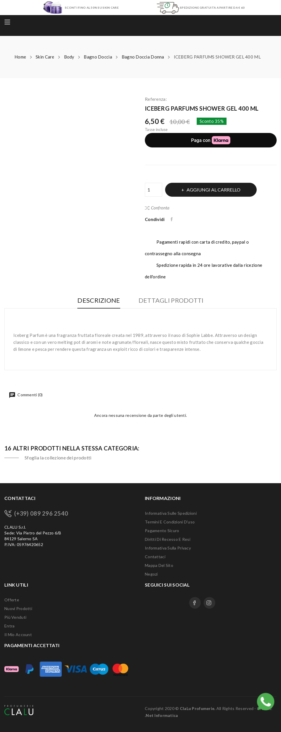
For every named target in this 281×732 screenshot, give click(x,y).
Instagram (209, 603)
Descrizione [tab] (98, 300)
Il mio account (18, 634)
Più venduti (15, 617)
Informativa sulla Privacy (168, 547)
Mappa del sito (159, 565)
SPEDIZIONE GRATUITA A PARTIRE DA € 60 (212, 7)
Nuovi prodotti (18, 608)
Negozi (151, 574)
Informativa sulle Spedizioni (171, 513)
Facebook (195, 603)
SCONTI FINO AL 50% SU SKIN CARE (92, 7)
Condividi (172, 219)
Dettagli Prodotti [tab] (171, 300)
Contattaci (155, 556)
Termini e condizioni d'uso (170, 521)
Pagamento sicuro (162, 530)
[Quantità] (153, 190)
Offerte (11, 599)
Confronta (157, 207)
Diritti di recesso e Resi (167, 539)
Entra (9, 625)
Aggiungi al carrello (213, 189)
